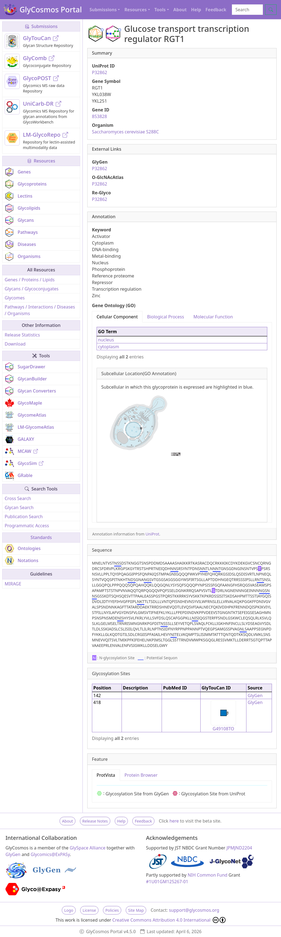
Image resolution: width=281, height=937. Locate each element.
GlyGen (255, 695)
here (174, 821)
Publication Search (24, 517)
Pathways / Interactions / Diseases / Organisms (40, 310)
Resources (41, 161)
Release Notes (95, 821)
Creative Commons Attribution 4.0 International (169, 920)
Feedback (216, 10)
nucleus (106, 340)
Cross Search (18, 498)
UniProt (152, 534)
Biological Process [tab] (165, 317)
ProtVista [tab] (106, 775)
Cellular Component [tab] (117, 317)
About (180, 10)
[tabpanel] (182, 422)
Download (15, 344)
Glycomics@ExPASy (50, 854)
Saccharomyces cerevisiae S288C (125, 132)
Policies (112, 910)
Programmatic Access (27, 526)
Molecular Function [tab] (213, 317)
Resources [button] (135, 10)
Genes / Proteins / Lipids (30, 280)
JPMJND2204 (239, 848)
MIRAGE (13, 584)
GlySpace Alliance (88, 848)
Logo (68, 910)
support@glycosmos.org (194, 910)
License (89, 910)
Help (196, 10)
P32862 (99, 72)
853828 (99, 116)
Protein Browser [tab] (141, 775)
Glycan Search (19, 507)
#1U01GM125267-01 (167, 882)
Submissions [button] (103, 10)
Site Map (136, 910)
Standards (41, 537)
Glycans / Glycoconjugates (31, 289)
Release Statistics (22, 335)
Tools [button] (160, 10)
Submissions (41, 26)
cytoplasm (108, 347)
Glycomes (15, 298)
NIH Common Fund (207, 875)
